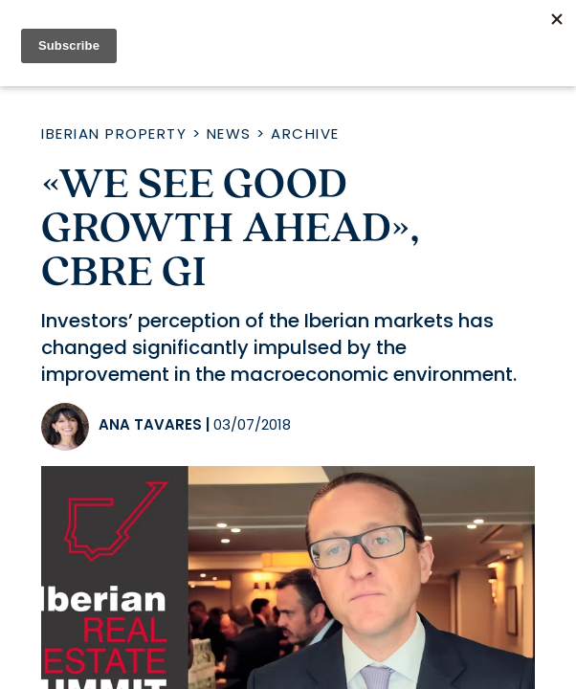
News (229, 133)
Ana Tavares (150, 424)
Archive (305, 133)
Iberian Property (114, 133)
